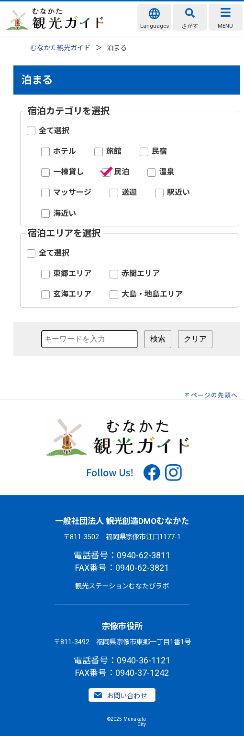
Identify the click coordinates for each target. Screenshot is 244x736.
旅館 (114, 151)
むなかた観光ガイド (60, 48)
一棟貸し (68, 171)
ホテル (64, 151)
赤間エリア (141, 273)
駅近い (178, 192)
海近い (64, 213)
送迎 (129, 192)
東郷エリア (72, 273)
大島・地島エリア (152, 294)
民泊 (121, 171)
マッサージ (72, 192)
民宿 (159, 151)
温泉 (167, 171)
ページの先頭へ (214, 395)
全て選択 (54, 130)
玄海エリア (72, 294)
